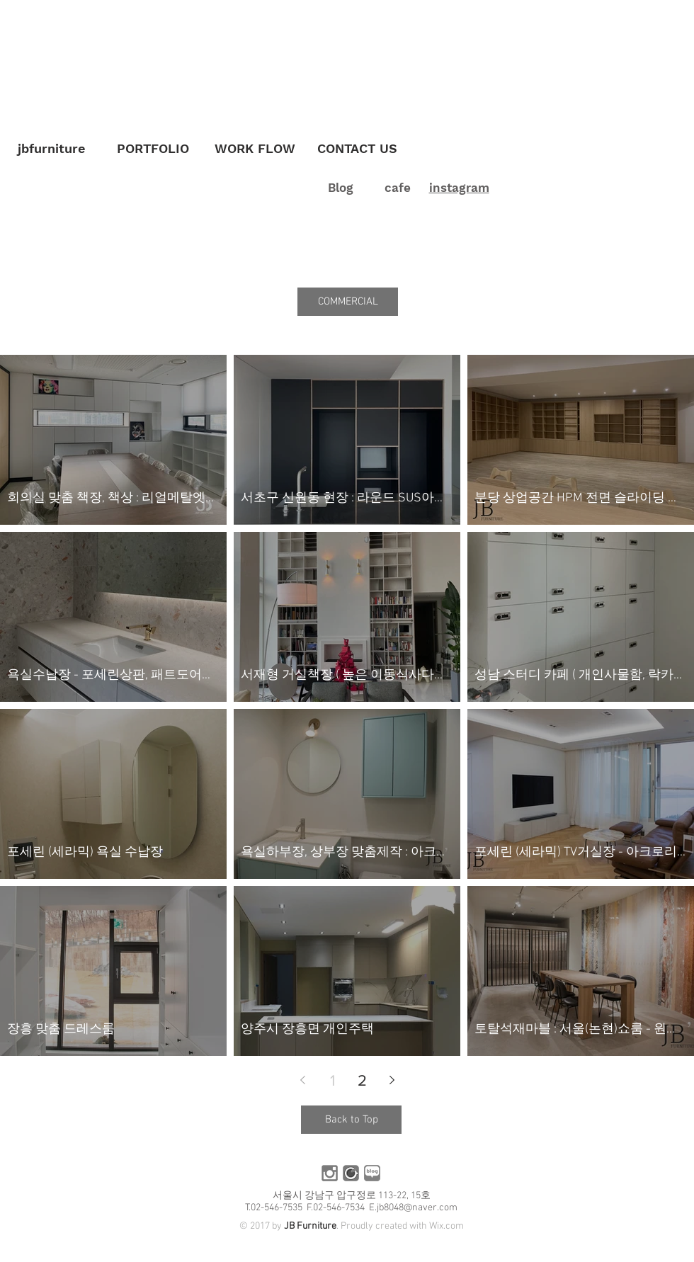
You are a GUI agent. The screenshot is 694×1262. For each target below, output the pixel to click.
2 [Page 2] (362, 1080)
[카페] (351, 1173)
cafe (398, 188)
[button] (347, 302)
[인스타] (330, 1173)
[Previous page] (302, 1080)
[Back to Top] (351, 1119)
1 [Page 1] (332, 1080)
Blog (340, 188)
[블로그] (372, 1173)
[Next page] (391, 1080)
